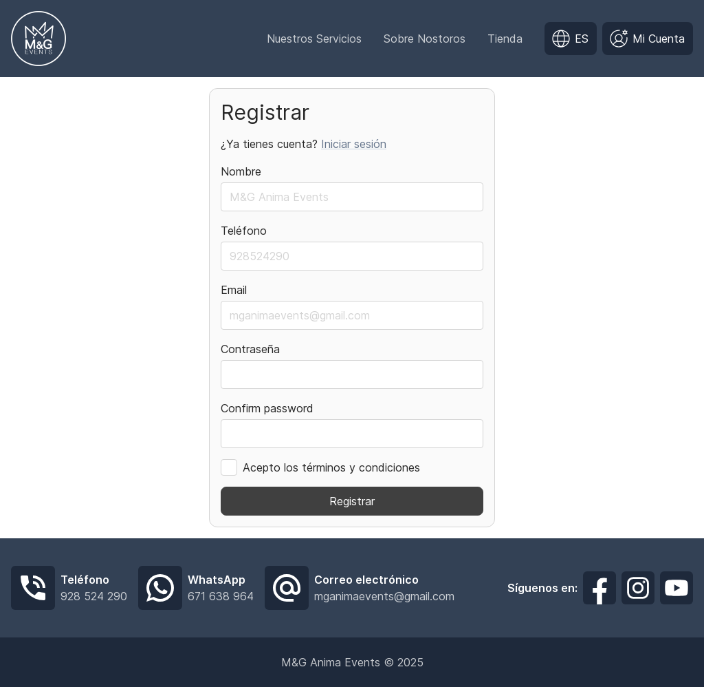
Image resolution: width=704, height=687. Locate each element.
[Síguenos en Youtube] (676, 587)
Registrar (352, 501)
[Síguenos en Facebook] (599, 587)
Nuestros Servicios (314, 38)
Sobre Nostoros (424, 38)
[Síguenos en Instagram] (638, 587)
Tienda (504, 38)
